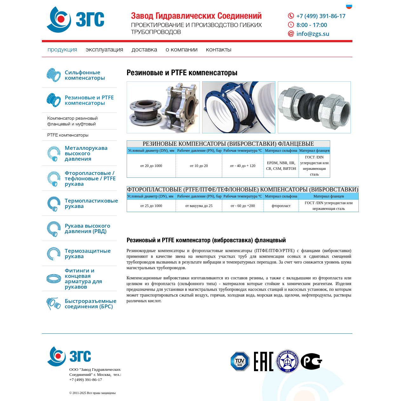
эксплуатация (104, 49)
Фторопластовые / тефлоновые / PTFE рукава (90, 178)
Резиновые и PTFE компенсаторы (89, 100)
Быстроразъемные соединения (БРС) (91, 303)
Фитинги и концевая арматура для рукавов (83, 278)
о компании (181, 49)
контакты (218, 49)
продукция (62, 49)
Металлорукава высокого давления (86, 153)
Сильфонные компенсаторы (85, 75)
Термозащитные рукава (88, 253)
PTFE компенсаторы (67, 134)
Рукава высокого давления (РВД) (87, 228)
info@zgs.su (313, 33)
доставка (144, 49)
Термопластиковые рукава (91, 203)
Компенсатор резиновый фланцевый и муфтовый (72, 121)
